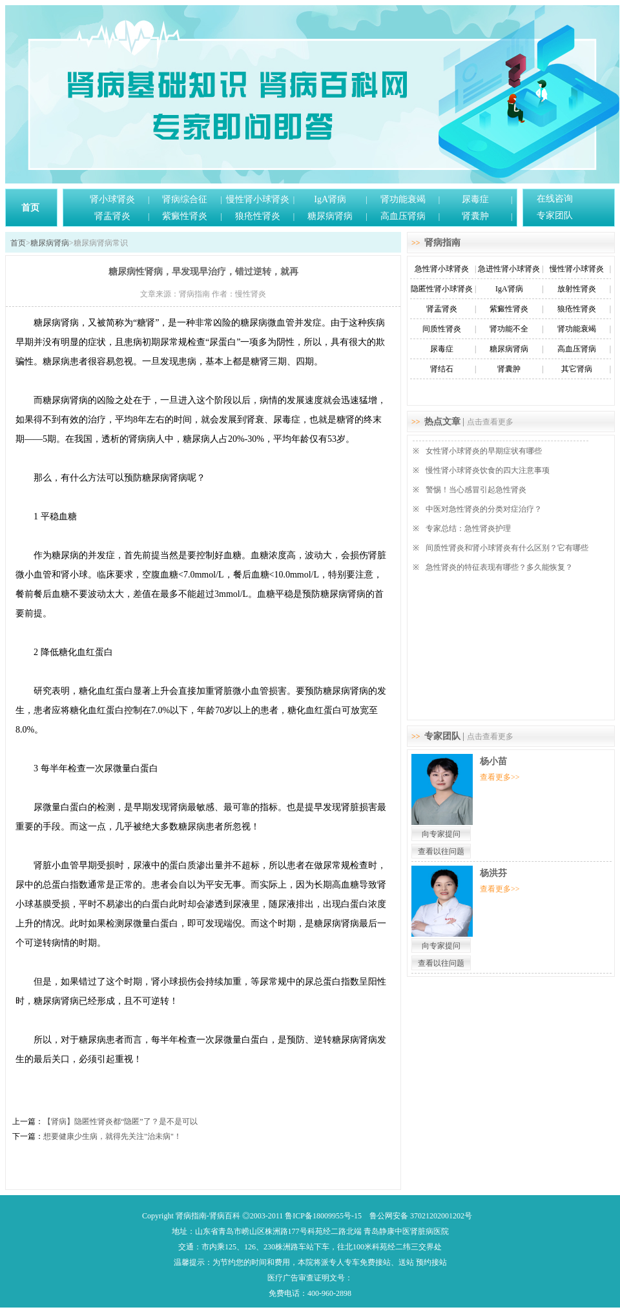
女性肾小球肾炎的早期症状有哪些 (484, 450)
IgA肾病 (330, 199)
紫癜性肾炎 (184, 216)
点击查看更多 (490, 421)
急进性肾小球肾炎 (509, 268)
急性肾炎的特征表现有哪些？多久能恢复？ (499, 567)
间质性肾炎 (441, 328)
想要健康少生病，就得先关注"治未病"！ (112, 1136)
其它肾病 (576, 368)
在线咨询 (555, 198)
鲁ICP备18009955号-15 (323, 1215)
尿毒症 (475, 199)
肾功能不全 (509, 328)
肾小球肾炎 (112, 199)
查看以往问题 (441, 851)
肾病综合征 (184, 199)
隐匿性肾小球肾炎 (442, 288)
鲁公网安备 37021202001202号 (420, 1215)
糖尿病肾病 (330, 216)
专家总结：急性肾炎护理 (468, 528)
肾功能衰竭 (403, 199)
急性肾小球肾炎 (442, 268)
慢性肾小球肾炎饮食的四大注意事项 (488, 470)
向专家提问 (441, 834)
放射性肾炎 (576, 288)
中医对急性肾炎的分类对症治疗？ (484, 509)
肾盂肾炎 (112, 216)
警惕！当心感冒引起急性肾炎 (476, 489)
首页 (30, 208)
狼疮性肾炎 (257, 216)
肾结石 (441, 368)
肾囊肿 (475, 216)
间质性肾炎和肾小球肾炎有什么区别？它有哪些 (507, 547)
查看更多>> (500, 777)
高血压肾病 (403, 216)
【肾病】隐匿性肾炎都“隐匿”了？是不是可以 (120, 1121)
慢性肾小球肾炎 (257, 199)
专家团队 (555, 215)
